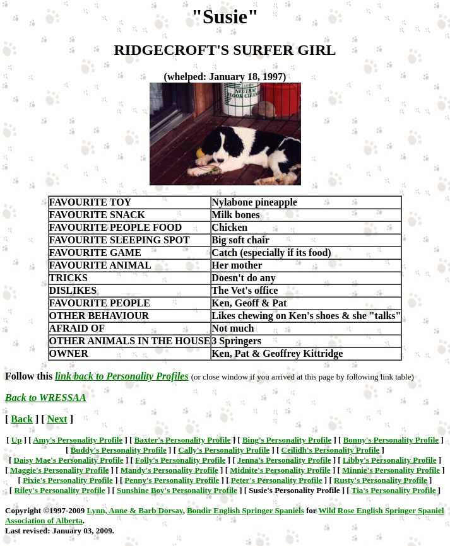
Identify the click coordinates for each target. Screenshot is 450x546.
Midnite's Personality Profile (280, 470)
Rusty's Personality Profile (380, 480)
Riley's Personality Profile (59, 490)
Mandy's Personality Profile (169, 470)
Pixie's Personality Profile (68, 480)
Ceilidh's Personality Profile (330, 450)
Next (57, 419)
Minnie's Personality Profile (391, 470)
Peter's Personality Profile (277, 480)
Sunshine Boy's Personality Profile (177, 490)
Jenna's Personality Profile (284, 460)
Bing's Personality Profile (286, 439)
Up (16, 439)
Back (22, 419)
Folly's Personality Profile (180, 460)
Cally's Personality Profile (223, 450)
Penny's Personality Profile (171, 480)
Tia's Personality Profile (394, 490)
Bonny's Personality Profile (391, 439)
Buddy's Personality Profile (119, 450)
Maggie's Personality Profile (59, 470)
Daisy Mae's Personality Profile (68, 460)
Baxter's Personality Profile (182, 439)
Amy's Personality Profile (77, 439)
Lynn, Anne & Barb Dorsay (135, 510)
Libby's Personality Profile (390, 460)
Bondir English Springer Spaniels (245, 510)
